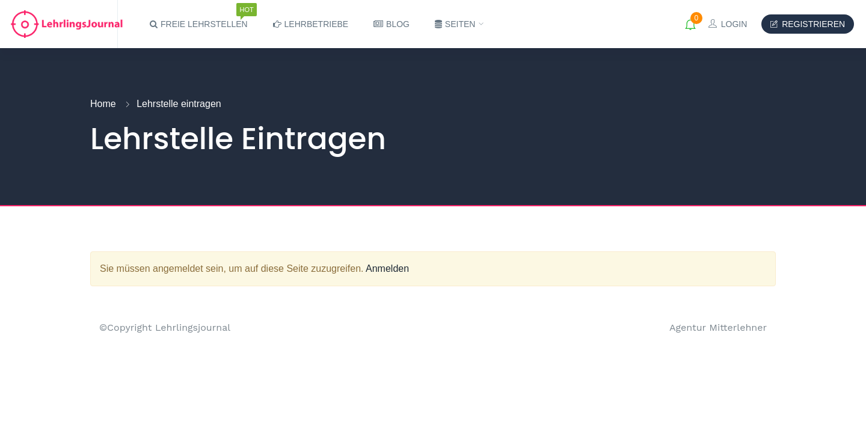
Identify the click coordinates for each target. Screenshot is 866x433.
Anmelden (387, 268)
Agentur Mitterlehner (718, 327)
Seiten (456, 24)
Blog (391, 24)
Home (103, 104)
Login (727, 24)
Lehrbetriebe (311, 24)
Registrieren (807, 24)
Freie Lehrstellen (199, 19)
